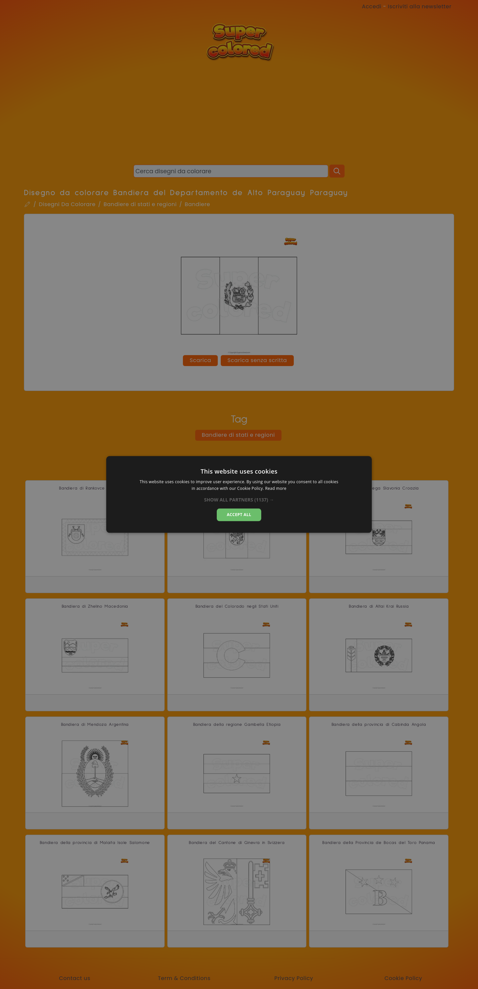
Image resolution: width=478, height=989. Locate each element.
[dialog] (239, 494)
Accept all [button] (239, 514)
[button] (239, 500)
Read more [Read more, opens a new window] (275, 489)
